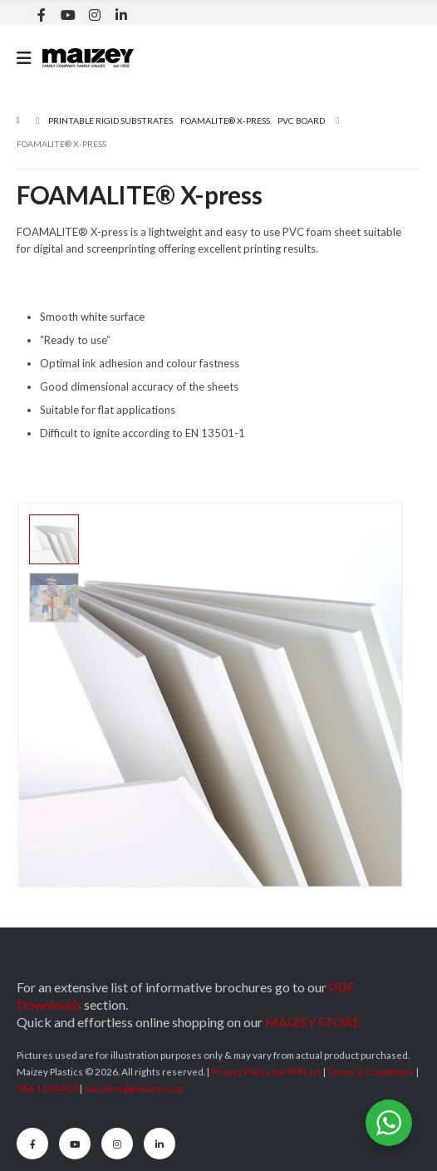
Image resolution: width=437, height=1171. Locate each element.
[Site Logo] (88, 57)
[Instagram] (94, 14)
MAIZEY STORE (312, 1022)
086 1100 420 (47, 1088)
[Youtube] (67, 14)
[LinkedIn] (120, 14)
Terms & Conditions (371, 1071)
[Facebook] (41, 14)
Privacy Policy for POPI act (266, 1071)
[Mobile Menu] (29, 57)
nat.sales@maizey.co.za (134, 1088)
